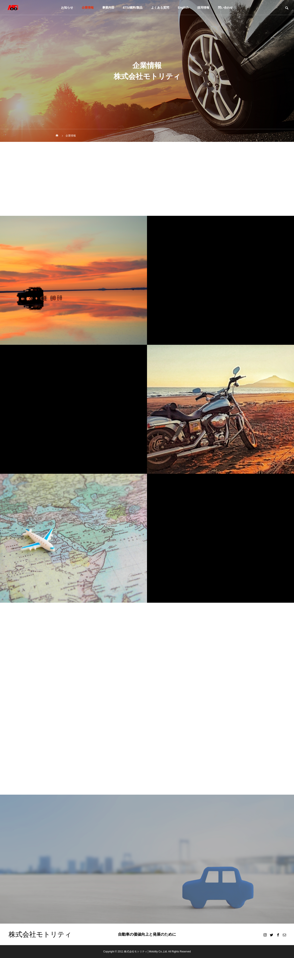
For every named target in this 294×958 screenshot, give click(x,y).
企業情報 (88, 7)
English (183, 7)
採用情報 (203, 7)
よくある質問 (160, 7)
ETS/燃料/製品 (132, 7)
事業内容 (108, 7)
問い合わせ (225, 7)
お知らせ (67, 7)
